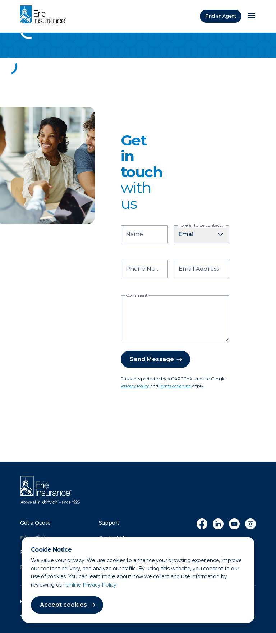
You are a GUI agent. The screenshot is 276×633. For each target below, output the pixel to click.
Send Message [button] (152, 359)
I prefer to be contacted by (202, 225)
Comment (137, 295)
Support (109, 523)
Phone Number (145, 269)
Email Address (199, 269)
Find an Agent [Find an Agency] (220, 16)
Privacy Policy (135, 386)
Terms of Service (175, 386)
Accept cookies (63, 604)
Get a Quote (35, 523)
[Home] (45, 15)
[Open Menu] (251, 16)
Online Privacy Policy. (91, 585)
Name (134, 235)
